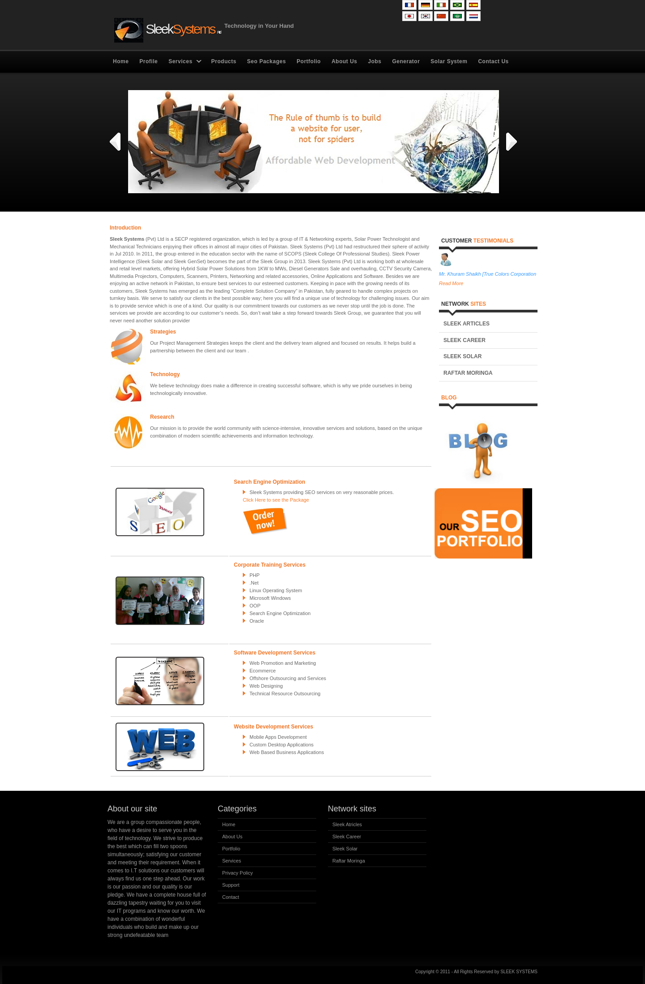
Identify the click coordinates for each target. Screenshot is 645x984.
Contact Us (493, 61)
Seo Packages (266, 61)
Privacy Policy (237, 873)
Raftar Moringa (468, 373)
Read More (451, 283)
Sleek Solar (462, 356)
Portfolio (309, 61)
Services (180, 61)
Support (231, 885)
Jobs (374, 61)
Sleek (167, 30)
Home (121, 61)
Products (223, 61)
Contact (230, 897)
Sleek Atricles (347, 824)
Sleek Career (464, 340)
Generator (406, 61)
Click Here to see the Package (276, 500)
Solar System (448, 61)
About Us (344, 61)
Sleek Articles (466, 324)
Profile (148, 61)
